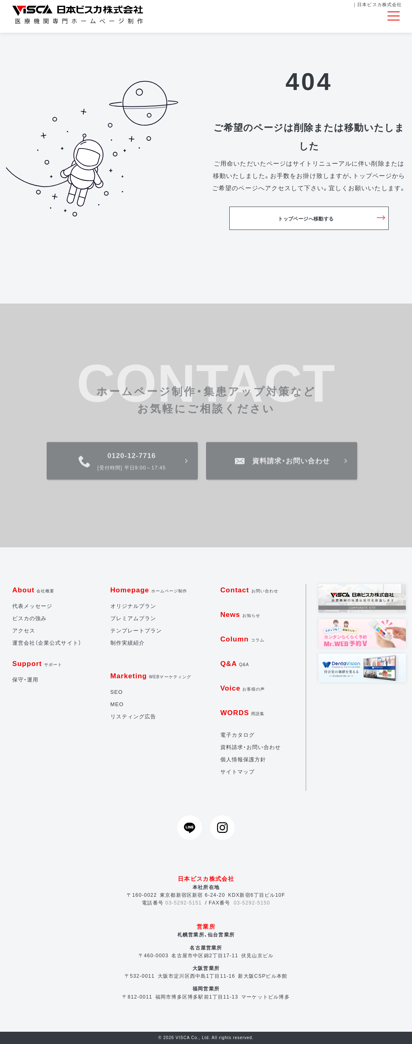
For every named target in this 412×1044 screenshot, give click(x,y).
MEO (117, 704)
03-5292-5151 (184, 903)
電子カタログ (237, 735)
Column (242, 639)
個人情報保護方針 (243, 759)
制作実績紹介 (127, 643)
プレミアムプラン (133, 618)
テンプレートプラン (136, 631)
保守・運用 (25, 680)
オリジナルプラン (133, 606)
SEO (116, 692)
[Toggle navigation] (393, 16)
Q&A (234, 664)
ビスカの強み (29, 618)
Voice (242, 688)
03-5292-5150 (252, 903)
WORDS (242, 713)
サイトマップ (237, 772)
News (240, 615)
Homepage (149, 590)
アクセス (23, 631)
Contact (249, 590)
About (33, 590)
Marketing (150, 676)
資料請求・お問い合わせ (250, 747)
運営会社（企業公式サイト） (46, 643)
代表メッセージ (32, 606)
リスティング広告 (133, 716)
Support (37, 664)
